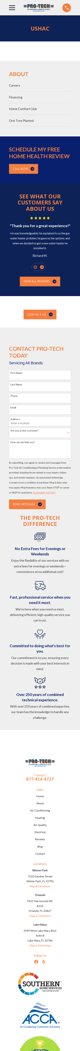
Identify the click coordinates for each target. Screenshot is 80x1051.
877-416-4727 (40, 779)
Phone (14, 396)
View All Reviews (40, 281)
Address (15, 419)
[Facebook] (36, 962)
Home (40, 796)
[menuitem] (40, 85)
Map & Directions (40, 886)
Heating (40, 817)
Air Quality (40, 825)
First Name (16, 372)
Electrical (40, 832)
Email (13, 407)
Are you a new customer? (24, 430)
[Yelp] (44, 962)
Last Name (16, 384)
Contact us (40, 314)
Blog (40, 846)
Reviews (40, 839)
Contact (40, 853)
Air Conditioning (40, 810)
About (40, 803)
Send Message (27, 504)
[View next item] (42, 267)
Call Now (23, 169)
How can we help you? (22, 442)
